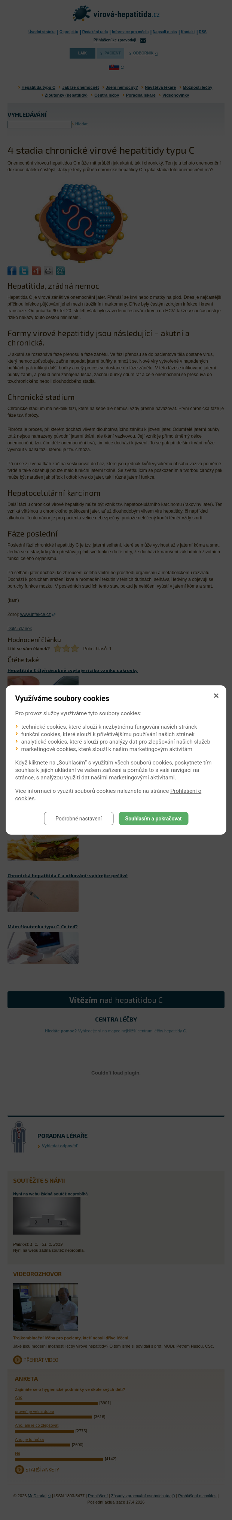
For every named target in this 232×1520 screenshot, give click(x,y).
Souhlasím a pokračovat (153, 819)
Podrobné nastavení (78, 819)
